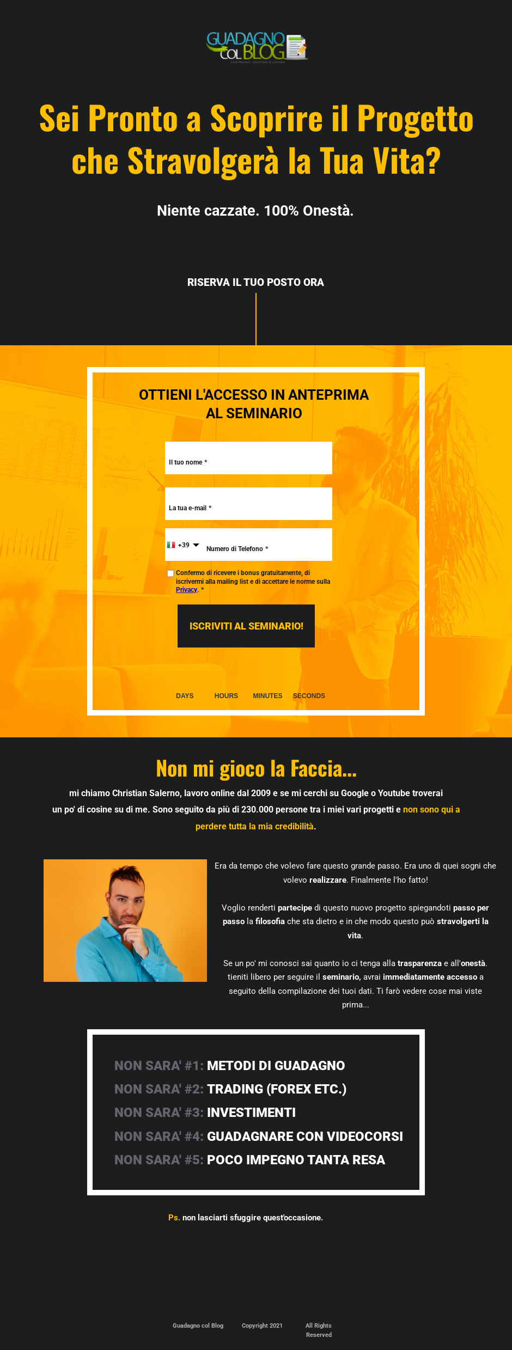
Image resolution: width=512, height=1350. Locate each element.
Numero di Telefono (234, 549)
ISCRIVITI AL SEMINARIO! (246, 626)
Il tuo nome (185, 462)
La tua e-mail (187, 508)
